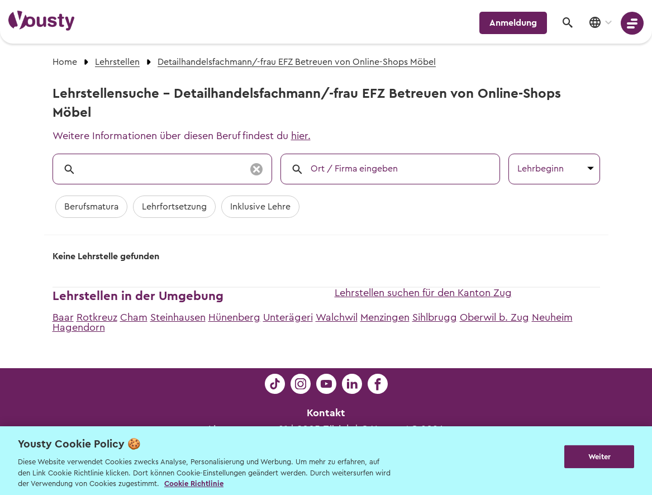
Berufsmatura (91, 206)
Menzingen (385, 317)
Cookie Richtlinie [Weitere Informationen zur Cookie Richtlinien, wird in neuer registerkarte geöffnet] (193, 483)
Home (65, 62)
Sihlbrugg (434, 317)
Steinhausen (178, 317)
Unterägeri (288, 317)
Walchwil (337, 317)
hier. (301, 136)
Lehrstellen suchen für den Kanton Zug (423, 293)
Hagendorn (79, 327)
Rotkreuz (97, 317)
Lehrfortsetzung (174, 206)
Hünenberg (234, 317)
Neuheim (552, 317)
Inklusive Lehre (260, 206)
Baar (63, 317)
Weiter (599, 459)
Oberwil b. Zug (494, 317)
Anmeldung (513, 22)
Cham (133, 317)
